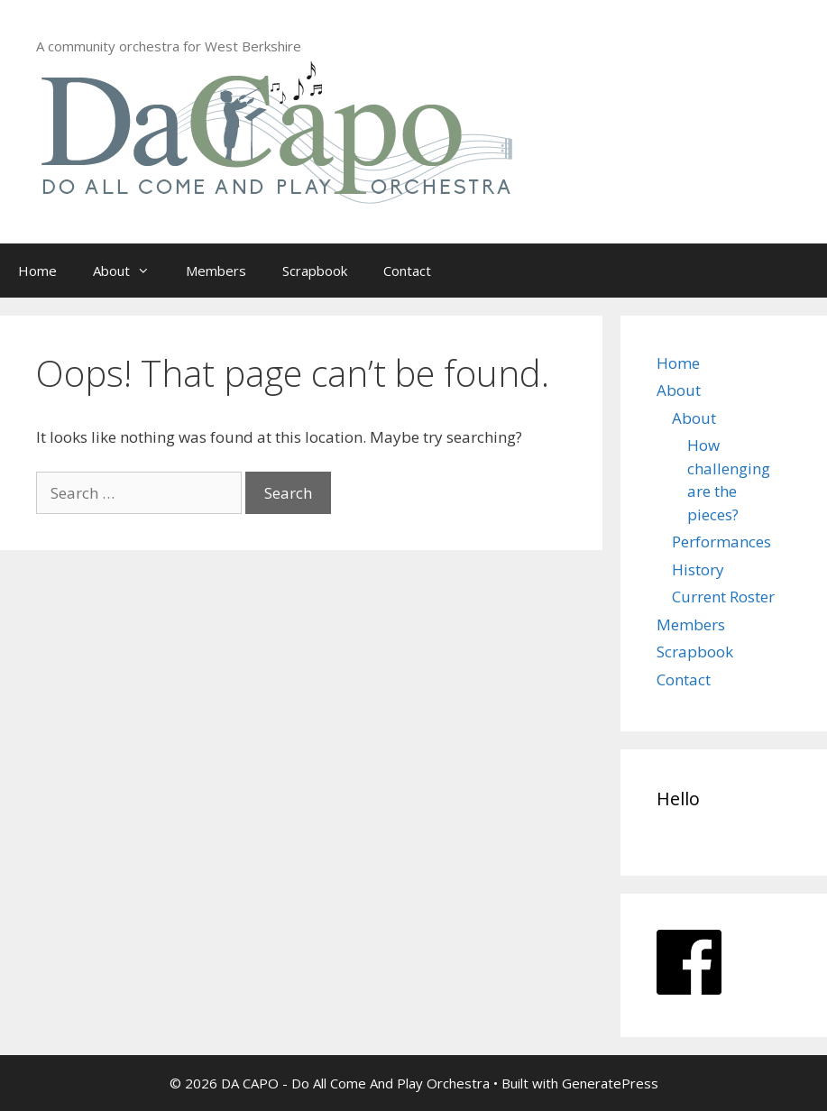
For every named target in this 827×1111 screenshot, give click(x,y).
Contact (407, 271)
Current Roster (723, 596)
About (130, 270)
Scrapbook (314, 271)
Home (37, 271)
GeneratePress (610, 1083)
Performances (721, 541)
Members (216, 271)
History (698, 569)
